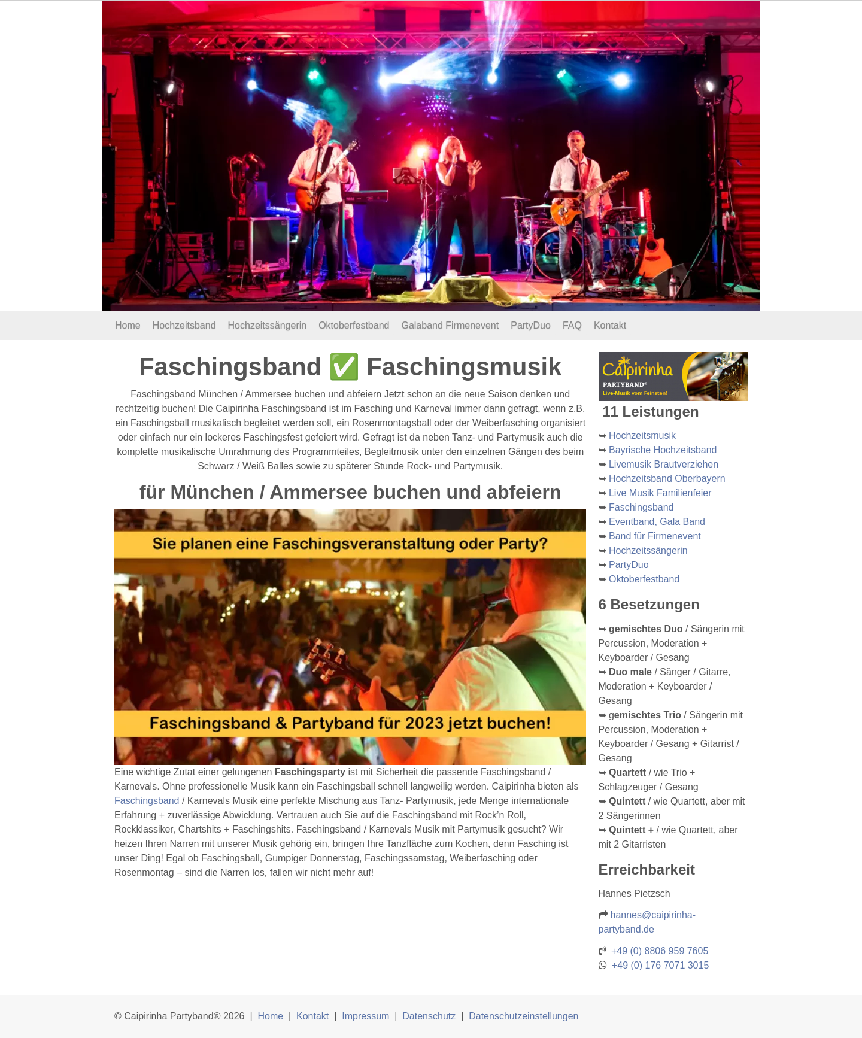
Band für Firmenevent (655, 536)
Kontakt (610, 325)
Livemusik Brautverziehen (663, 464)
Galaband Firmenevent (450, 325)
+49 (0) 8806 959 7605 (659, 951)
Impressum (365, 1016)
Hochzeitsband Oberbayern (667, 479)
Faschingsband (147, 801)
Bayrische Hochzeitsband (663, 450)
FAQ (572, 325)
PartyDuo (531, 325)
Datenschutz (429, 1016)
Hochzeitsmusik (642, 435)
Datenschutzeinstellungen (523, 1016)
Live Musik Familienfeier (660, 493)
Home (128, 325)
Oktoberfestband (353, 325)
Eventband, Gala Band (657, 522)
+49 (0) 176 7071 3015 (660, 965)
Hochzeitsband (184, 325)
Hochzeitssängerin (267, 325)
